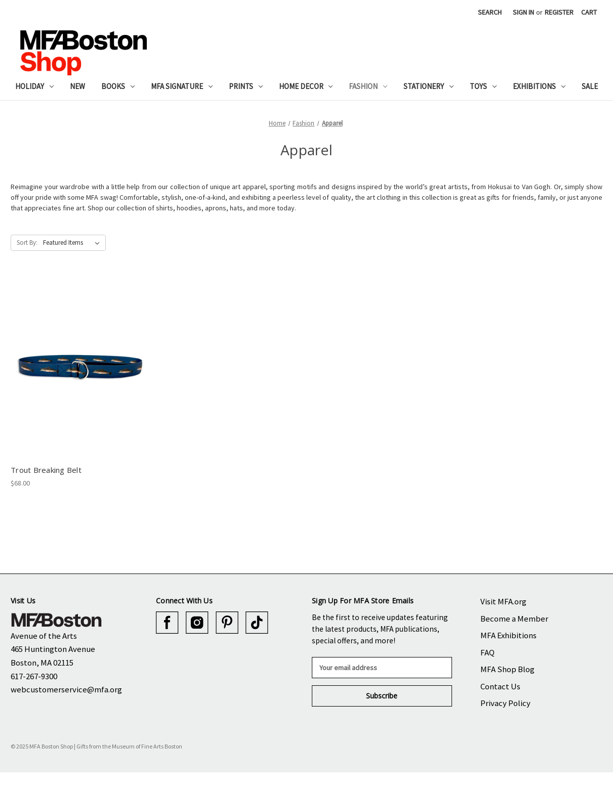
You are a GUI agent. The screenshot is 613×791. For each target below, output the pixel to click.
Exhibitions (539, 86)
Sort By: (27, 242)
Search (490, 12)
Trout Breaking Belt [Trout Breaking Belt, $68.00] (46, 470)
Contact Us (500, 686)
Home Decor (306, 86)
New (77, 86)
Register (559, 12)
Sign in (523, 12)
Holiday (34, 86)
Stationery (428, 86)
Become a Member (514, 618)
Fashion (368, 86)
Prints (246, 86)
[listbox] (73, 242)
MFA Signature (182, 86)
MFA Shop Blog (507, 669)
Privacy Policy (505, 703)
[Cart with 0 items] (589, 12)
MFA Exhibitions (508, 635)
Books (118, 86)
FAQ (487, 652)
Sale (590, 86)
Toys (483, 86)
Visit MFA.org (503, 601)
